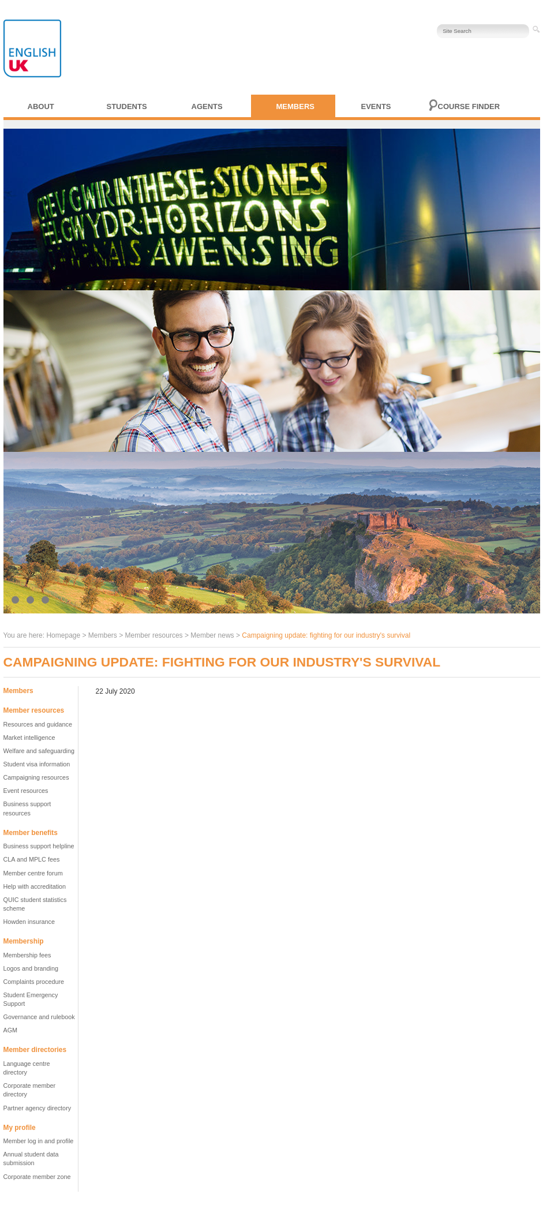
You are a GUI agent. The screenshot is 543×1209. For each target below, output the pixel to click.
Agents (207, 106)
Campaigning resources (36, 777)
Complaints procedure (34, 981)
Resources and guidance (37, 724)
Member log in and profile (38, 1140)
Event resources (25, 790)
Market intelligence (29, 737)
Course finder (469, 106)
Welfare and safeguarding (38, 750)
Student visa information (36, 764)
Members (295, 106)
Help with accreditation (34, 886)
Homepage (63, 635)
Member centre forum (33, 873)
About (41, 106)
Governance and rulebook (39, 1016)
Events (376, 106)
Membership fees (27, 955)
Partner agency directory (37, 1108)
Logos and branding (30, 968)
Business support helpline (38, 846)
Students (127, 106)
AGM (10, 1030)
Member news (212, 635)
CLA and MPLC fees (31, 859)
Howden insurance (29, 921)
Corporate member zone (37, 1176)
